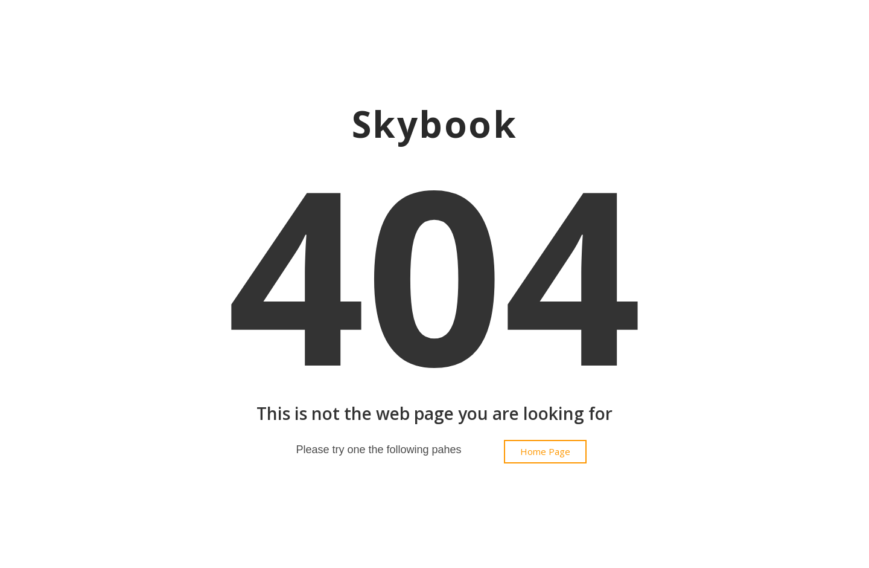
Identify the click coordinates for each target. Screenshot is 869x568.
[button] (545, 451)
